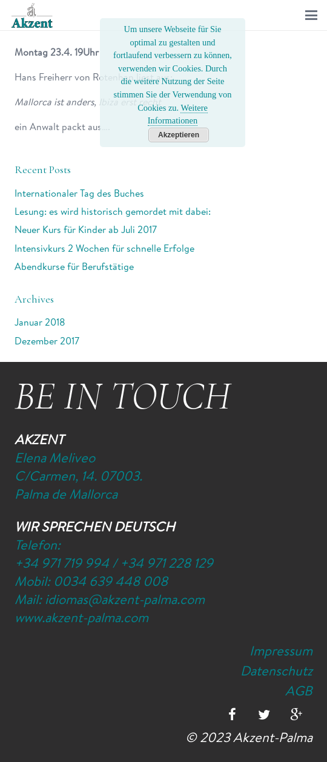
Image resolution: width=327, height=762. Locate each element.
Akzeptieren (178, 135)
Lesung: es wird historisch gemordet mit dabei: (113, 211)
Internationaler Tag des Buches (79, 193)
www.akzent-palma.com (81, 617)
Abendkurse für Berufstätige (74, 266)
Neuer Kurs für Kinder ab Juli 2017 (86, 229)
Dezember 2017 (47, 340)
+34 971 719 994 (62, 563)
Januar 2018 (40, 322)
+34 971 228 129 (166, 563)
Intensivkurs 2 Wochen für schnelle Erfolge (104, 248)
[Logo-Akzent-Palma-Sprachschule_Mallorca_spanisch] (32, 15)
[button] (311, 15)
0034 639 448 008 (110, 581)
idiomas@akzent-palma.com (125, 599)
